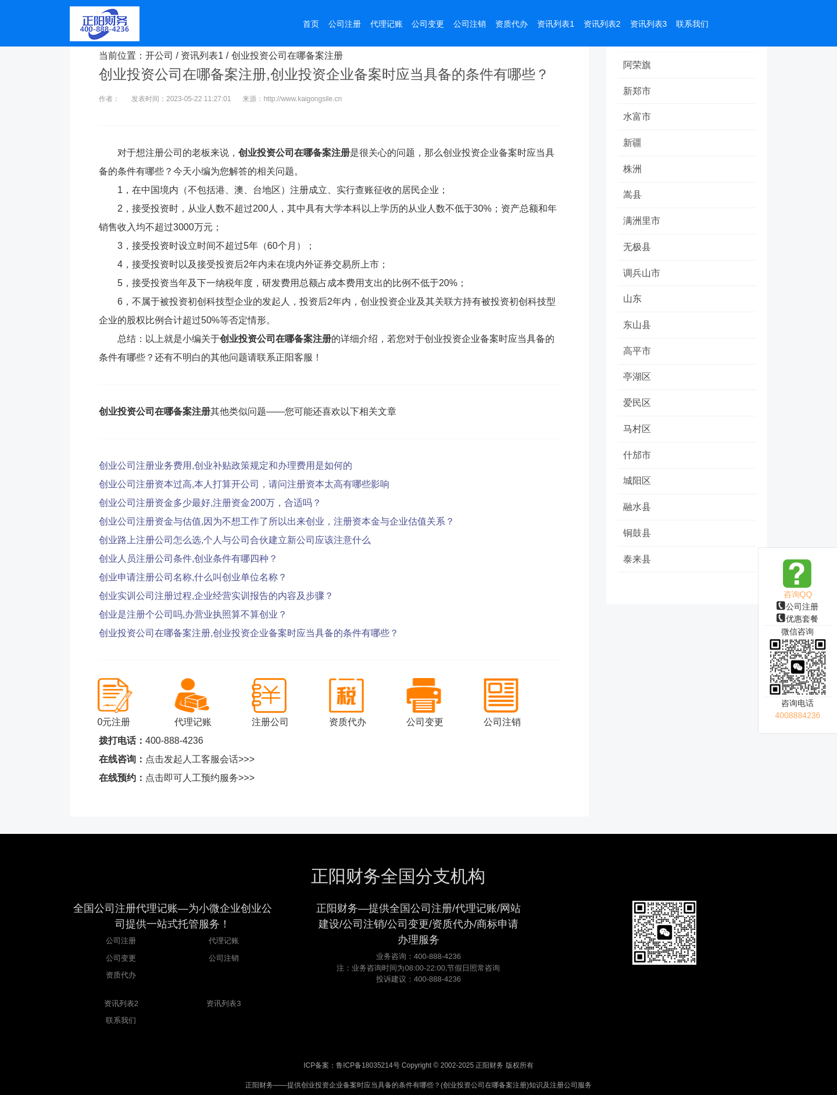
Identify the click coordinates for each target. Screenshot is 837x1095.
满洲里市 (642, 222)
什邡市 (638, 457)
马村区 (638, 431)
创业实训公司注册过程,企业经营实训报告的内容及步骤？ (216, 596)
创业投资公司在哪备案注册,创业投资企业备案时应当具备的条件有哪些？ (249, 633)
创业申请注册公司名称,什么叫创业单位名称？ (193, 577)
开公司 (159, 55)
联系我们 (121, 1020)
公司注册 (797, 606)
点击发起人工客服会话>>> (200, 759)
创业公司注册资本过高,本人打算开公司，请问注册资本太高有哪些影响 (244, 484)
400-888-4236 (174, 741)
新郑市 (638, 91)
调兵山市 (642, 274)
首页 (311, 24)
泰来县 (638, 562)
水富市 (638, 117)
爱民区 (638, 405)
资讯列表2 (121, 1003)
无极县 (638, 248)
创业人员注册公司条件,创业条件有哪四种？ (188, 558)
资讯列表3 (223, 1003)
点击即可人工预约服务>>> (200, 778)
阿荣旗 (638, 65)
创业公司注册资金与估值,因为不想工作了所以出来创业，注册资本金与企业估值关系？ (277, 521)
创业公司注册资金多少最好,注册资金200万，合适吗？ (210, 503)
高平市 (638, 353)
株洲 (633, 169)
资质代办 (121, 975)
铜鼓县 (638, 536)
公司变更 (121, 958)
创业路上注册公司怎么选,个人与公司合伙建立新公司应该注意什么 (235, 540)
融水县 (638, 510)
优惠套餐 (797, 618)
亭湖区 (638, 379)
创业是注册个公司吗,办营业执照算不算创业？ (193, 614)
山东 (633, 300)
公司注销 (224, 958)
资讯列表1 (202, 55)
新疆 (633, 143)
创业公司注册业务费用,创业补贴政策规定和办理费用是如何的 (225, 465)
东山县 (638, 326)
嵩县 (633, 196)
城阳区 (638, 483)
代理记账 (224, 940)
